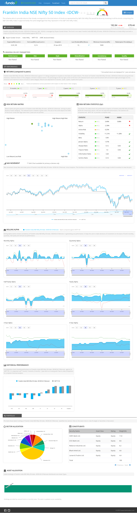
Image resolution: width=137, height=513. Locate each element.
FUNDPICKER (28, 3)
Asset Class (100, 431)
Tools (63, 3)
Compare (47, 3)
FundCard (55, 3)
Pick (40, 3)
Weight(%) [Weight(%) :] (123, 431)
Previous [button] (120, 465)
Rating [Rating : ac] (113, 431)
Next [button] (126, 465)
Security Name (74, 431)
